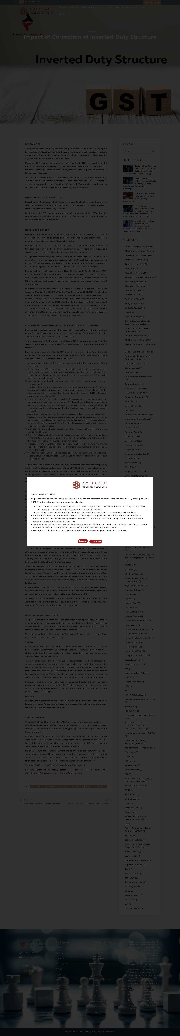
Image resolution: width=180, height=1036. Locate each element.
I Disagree (96, 542)
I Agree (82, 542)
